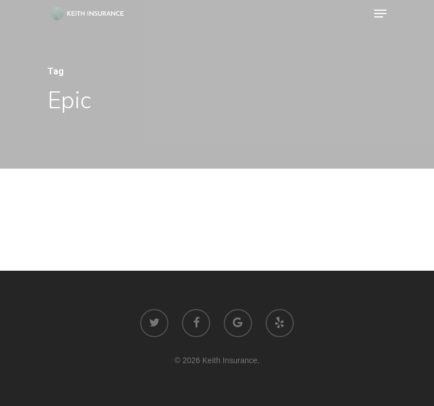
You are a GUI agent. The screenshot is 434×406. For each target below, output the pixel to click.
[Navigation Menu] (380, 13)
